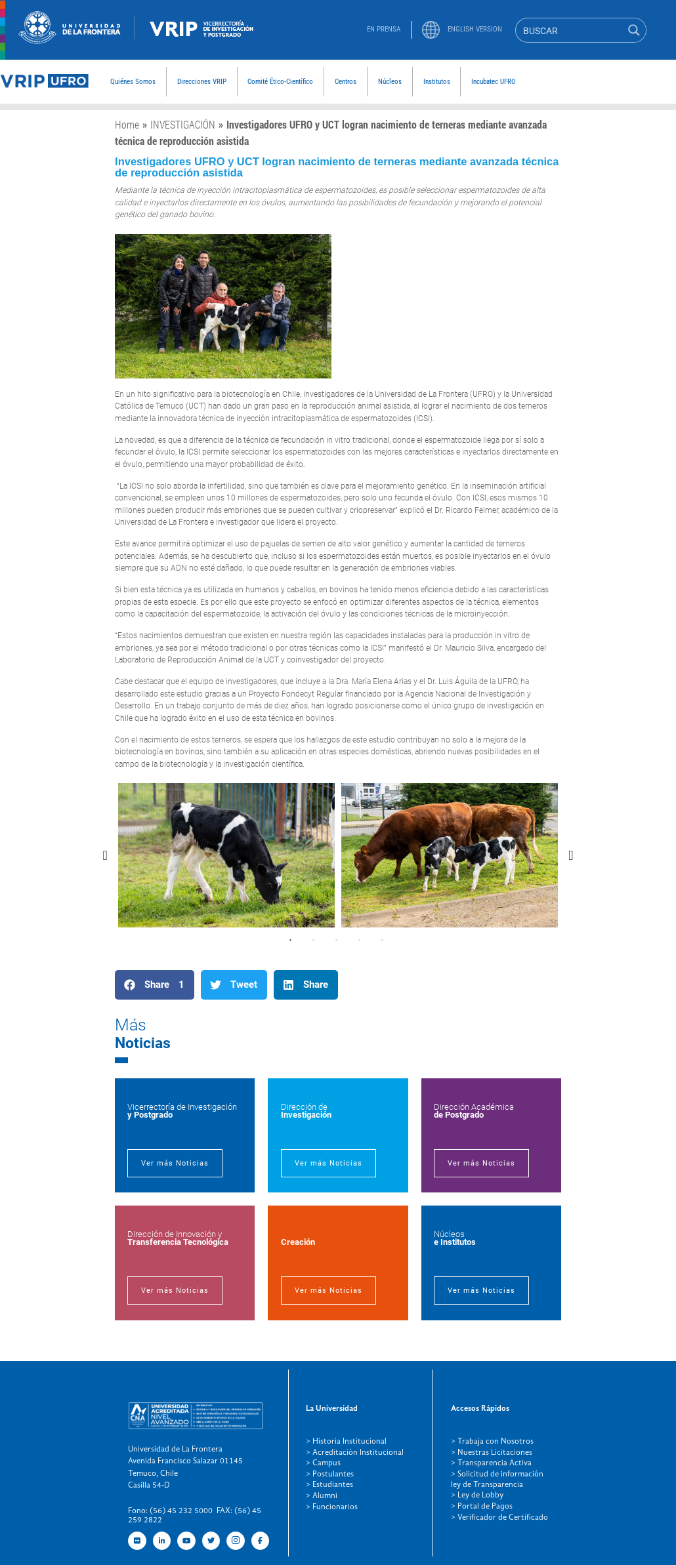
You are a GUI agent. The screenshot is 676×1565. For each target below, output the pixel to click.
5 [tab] (382, 940)
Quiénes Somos (133, 81)
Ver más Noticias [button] (170, 1164)
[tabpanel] (226, 855)
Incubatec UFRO (493, 81)
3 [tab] (336, 940)
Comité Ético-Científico (280, 81)
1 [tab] (290, 940)
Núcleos (390, 81)
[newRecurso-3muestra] (44, 87)
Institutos (436, 81)
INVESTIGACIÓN (182, 124)
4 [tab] (359, 940)
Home (127, 124)
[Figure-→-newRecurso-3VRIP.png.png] (134, 36)
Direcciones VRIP (201, 81)
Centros (345, 81)
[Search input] (569, 30)
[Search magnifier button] (634, 30)
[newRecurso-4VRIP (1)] (201, 39)
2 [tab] (313, 940)
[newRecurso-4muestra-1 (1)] (69, 40)
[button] (154, 985)
